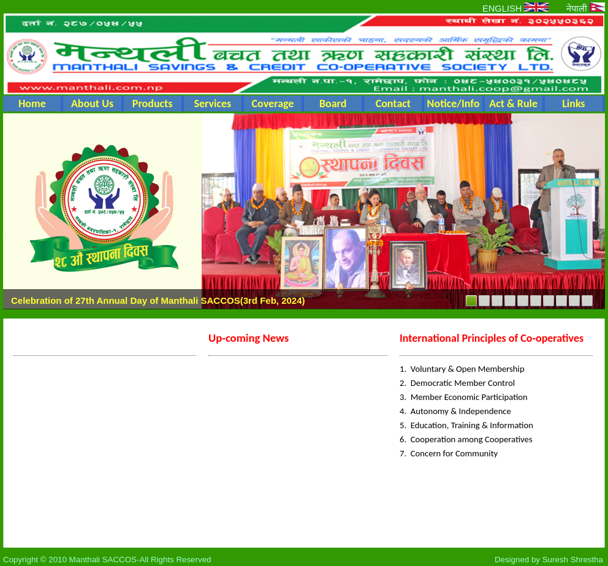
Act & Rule (513, 103)
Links (573, 103)
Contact (393, 103)
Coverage (273, 103)
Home (32, 103)
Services (212, 103)
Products (152, 103)
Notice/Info (453, 103)
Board (333, 103)
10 (587, 300)
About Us (92, 103)
